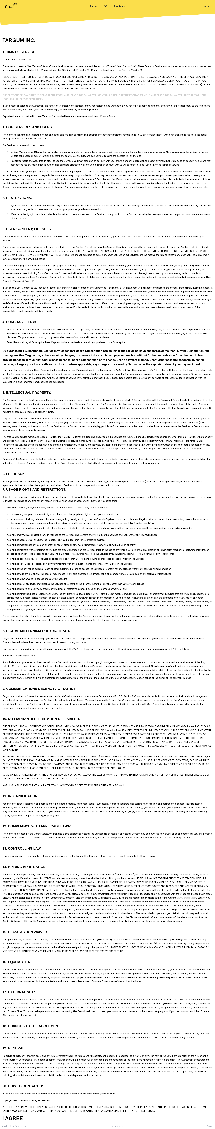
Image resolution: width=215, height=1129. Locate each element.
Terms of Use (116, 1126)
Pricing (93, 6)
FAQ (105, 6)
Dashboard (119, 6)
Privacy (210, 1126)
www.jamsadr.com (186, 897)
